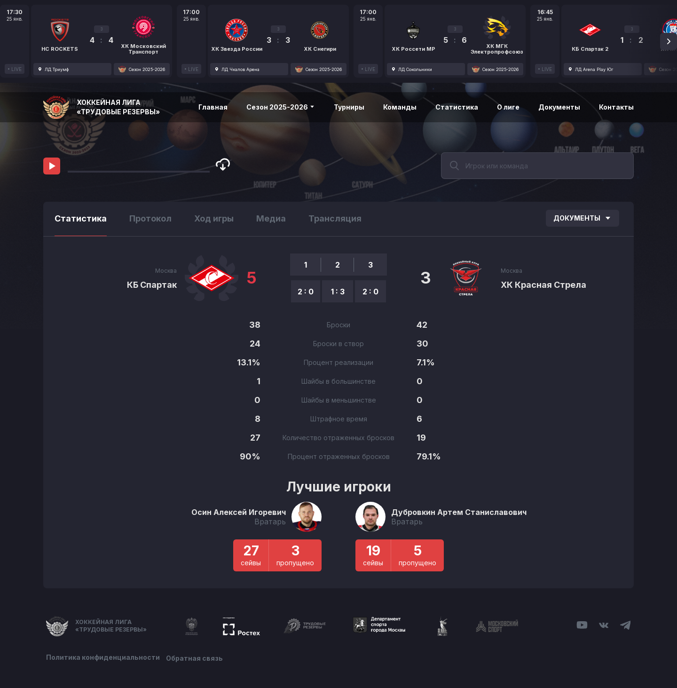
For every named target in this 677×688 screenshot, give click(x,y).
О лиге (508, 107)
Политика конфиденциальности (103, 656)
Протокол (150, 218)
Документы (559, 107)
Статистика (456, 107)
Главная (213, 107)
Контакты (616, 107)
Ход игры (214, 218)
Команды (400, 107)
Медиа (271, 218)
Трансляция (335, 218)
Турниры (349, 107)
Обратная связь (197, 656)
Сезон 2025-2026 (280, 107)
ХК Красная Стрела (543, 285)
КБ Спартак (152, 285)
